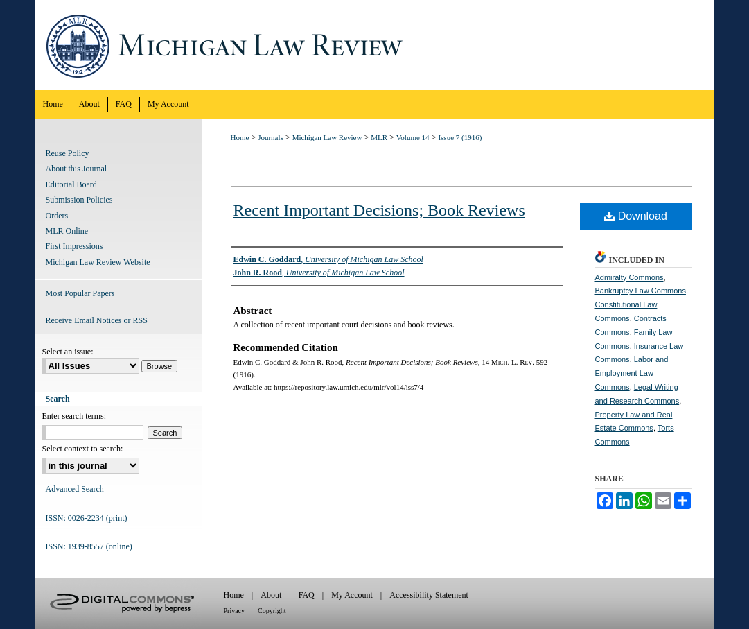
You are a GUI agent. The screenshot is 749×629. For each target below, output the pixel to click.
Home (240, 137)
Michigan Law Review (374, 45)
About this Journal (76, 168)
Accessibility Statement (428, 595)
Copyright (272, 610)
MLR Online (67, 231)
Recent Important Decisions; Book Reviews (379, 210)
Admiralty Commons (629, 277)
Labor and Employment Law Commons (632, 373)
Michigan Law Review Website (98, 262)
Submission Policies (79, 200)
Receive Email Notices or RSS (97, 320)
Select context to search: (82, 449)
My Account (352, 595)
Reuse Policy (67, 153)
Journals (270, 137)
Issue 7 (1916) (460, 137)
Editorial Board (71, 184)
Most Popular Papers (80, 293)
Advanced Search (75, 489)
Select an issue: (68, 351)
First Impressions (74, 246)
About (271, 595)
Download (635, 216)
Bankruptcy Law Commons (640, 290)
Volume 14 (413, 137)
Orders (57, 216)
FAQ (307, 595)
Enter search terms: (74, 416)
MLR (379, 137)
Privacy (234, 610)
